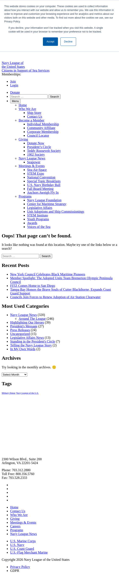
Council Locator (38, 135)
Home (23, 105)
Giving (23, 139)
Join (13, 81)
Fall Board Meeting (40, 189)
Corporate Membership (43, 131)
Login (14, 85)
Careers (15, 526)
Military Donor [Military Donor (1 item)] (8, 393)
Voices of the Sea (38, 227)
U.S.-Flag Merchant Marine (29, 552)
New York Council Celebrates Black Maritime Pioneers (47, 274)
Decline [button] (68, 41)
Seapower (33, 162)
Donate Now (35, 143)
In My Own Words (23, 349)
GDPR (14, 570)
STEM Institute (37, 215)
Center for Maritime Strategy (46, 204)
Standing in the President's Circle (32, 341)
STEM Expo (35, 173)
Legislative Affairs (39, 208)
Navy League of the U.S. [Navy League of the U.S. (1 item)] (27, 393)
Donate (15, 92)
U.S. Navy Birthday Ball (43, 185)
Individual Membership (43, 124)
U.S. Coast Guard (22, 548)
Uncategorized (20, 334)
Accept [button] (50, 41)
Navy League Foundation (44, 200)
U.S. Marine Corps (23, 541)
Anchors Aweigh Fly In (43, 192)
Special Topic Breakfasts (44, 181)
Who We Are (27, 109)
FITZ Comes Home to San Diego (32, 285)
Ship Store (34, 112)
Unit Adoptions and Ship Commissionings (55, 211)
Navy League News (32, 158)
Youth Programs (38, 219)
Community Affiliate (41, 128)
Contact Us (34, 116)
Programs (25, 196)
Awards (32, 223)
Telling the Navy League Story (31, 345)
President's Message (23, 326)
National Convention (41, 177)
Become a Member (31, 120)
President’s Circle (39, 147)
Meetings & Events (32, 166)
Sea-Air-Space (37, 170)
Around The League (32, 318)
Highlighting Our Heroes (27, 322)
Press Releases (20, 330)
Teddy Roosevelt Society (44, 151)
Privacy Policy (20, 567)
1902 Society (36, 154)
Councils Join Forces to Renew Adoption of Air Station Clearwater (55, 297)
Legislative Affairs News (27, 337)
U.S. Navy (17, 545)
